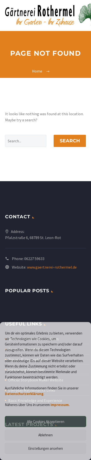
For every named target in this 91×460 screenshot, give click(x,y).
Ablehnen (45, 435)
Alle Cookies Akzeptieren (45, 421)
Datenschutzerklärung (24, 393)
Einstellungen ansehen (45, 448)
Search (70, 141)
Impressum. (60, 404)
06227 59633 (34, 258)
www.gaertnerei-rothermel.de (52, 267)
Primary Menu (81, 15)
